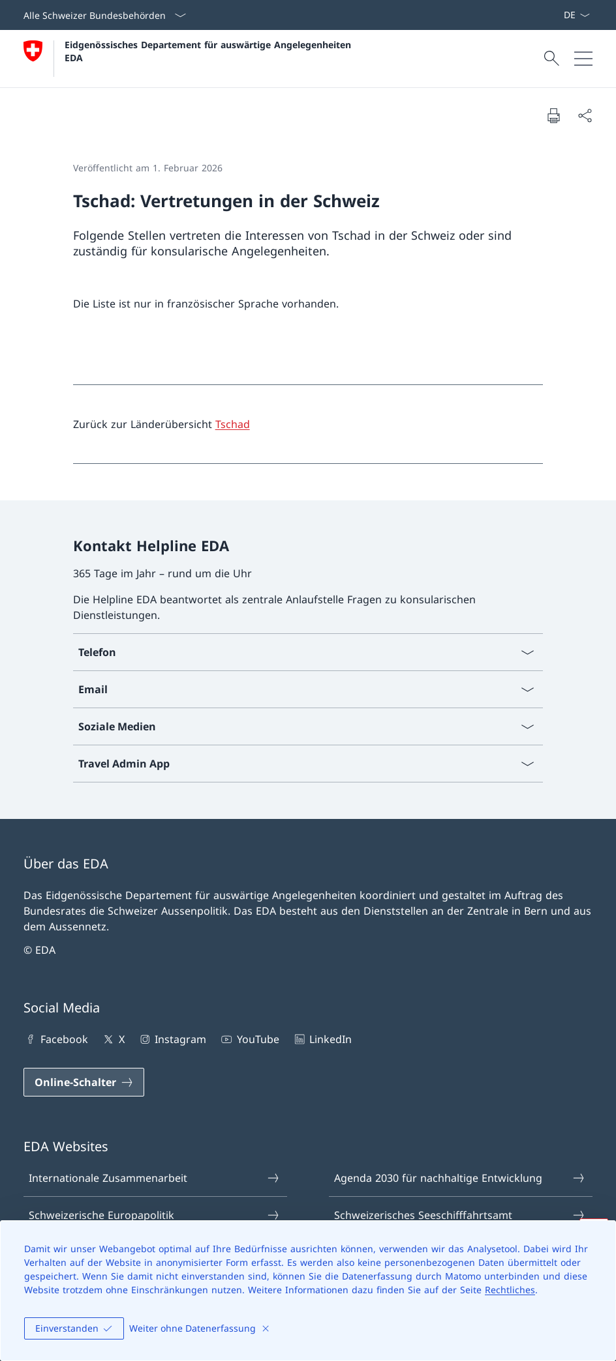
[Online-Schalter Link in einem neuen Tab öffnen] (83, 1082)
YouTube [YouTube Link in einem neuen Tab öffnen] (249, 1039)
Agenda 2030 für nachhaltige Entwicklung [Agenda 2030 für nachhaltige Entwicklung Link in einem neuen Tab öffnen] (460, 1178)
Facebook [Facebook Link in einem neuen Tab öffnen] (55, 1039)
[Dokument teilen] (584, 115)
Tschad (232, 424)
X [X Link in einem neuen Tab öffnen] (112, 1039)
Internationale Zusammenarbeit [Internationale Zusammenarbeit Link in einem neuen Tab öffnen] (155, 1178)
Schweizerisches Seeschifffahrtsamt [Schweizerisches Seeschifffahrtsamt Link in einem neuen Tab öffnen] (460, 1215)
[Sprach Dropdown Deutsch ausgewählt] (577, 15)
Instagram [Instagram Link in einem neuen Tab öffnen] (172, 1039)
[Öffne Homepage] (188, 58)
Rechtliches (510, 1289)
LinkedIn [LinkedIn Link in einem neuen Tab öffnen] (322, 1039)
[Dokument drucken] (553, 115)
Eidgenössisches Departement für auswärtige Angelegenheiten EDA (209, 50)
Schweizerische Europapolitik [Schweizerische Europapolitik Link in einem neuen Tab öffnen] (155, 1215)
